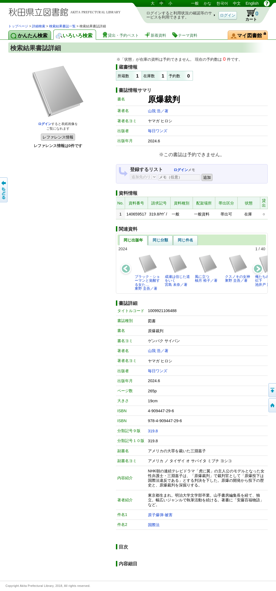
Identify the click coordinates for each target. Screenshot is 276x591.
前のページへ (4, 189)
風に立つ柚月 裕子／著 (206, 268)
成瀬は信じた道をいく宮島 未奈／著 (177, 270)
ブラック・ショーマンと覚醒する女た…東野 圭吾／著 (147, 272)
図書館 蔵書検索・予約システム (66, 11)
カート (249, 15)
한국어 (222, 3)
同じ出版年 (133, 240)
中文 (237, 3)
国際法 (154, 525)
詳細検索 (38, 26)
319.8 (153, 431)
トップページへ (272, 405)
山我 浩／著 (158, 111)
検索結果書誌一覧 (62, 26)
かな (207, 3)
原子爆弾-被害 (160, 515)
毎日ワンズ (157, 131)
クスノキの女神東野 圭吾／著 (237, 268)
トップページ (18, 26)
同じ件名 (185, 240)
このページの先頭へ (272, 390)
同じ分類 (160, 240)
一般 (195, 3)
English (252, 3)
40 (263, 249)
